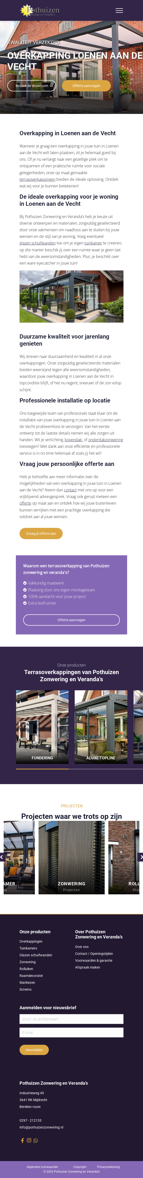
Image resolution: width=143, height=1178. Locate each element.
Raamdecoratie (31, 976)
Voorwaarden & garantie (93, 960)
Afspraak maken (87, 967)
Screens (25, 989)
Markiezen (27, 982)
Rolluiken (26, 969)
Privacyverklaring (108, 1167)
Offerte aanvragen (86, 86)
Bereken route (30, 1107)
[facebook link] (22, 1140)
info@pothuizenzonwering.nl (41, 1127)
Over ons (82, 947)
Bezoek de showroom (32, 86)
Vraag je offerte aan (41, 533)
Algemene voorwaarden (42, 1167)
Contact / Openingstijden (94, 954)
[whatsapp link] (35, 1140)
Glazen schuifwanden (36, 955)
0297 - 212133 (30, 1120)
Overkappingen (31, 941)
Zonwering (28, 962)
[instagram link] (29, 1140)
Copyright (79, 1167)
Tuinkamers (28, 948)
